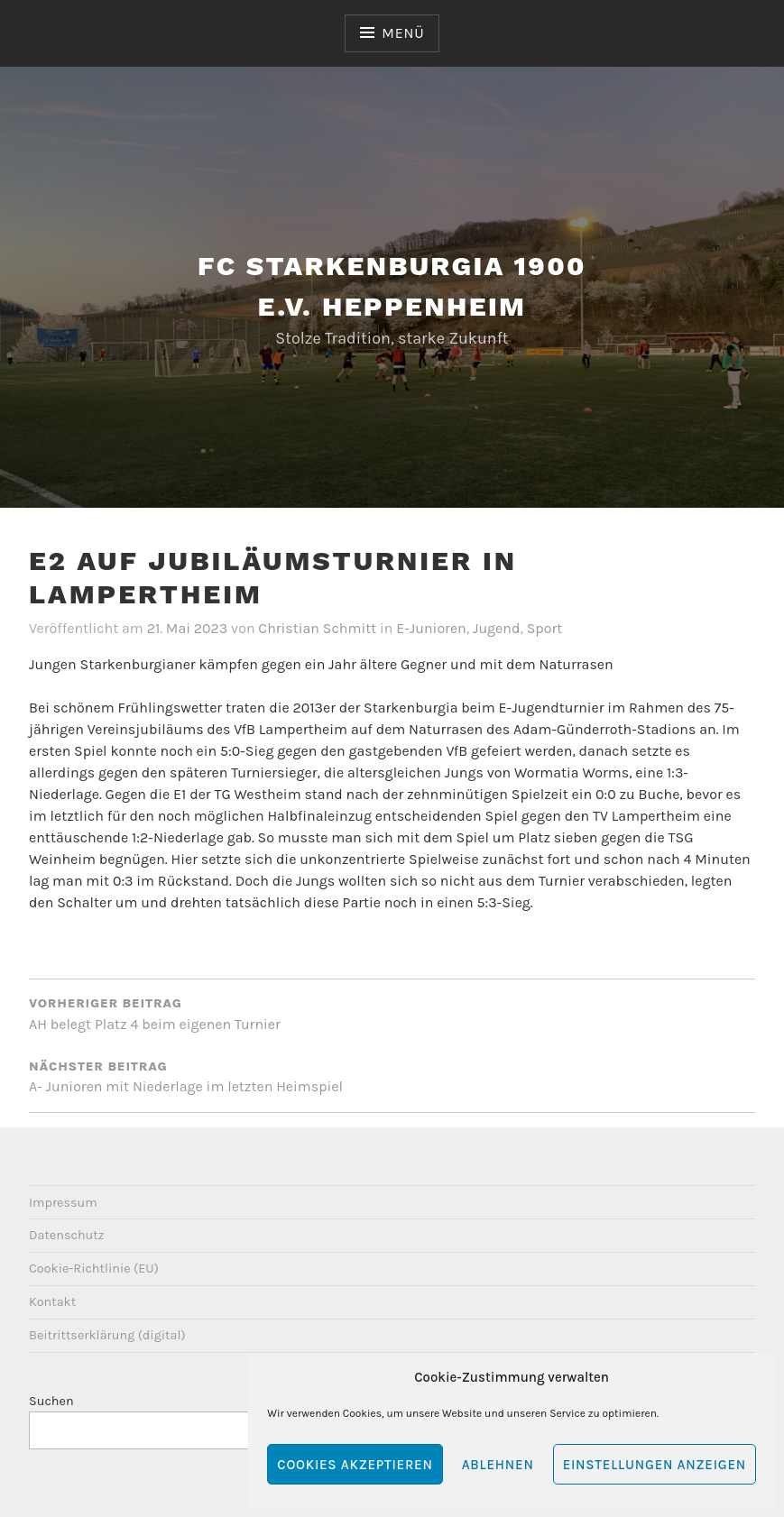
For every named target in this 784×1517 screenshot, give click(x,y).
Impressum (63, 1202)
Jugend (497, 628)
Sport (545, 628)
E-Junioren (431, 628)
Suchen (51, 1401)
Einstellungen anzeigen (654, 1465)
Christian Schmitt (317, 628)
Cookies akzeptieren (354, 1465)
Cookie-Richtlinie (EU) (94, 1268)
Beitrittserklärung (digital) (107, 1335)
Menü (403, 32)
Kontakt (52, 1302)
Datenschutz (67, 1235)
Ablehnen (498, 1465)
